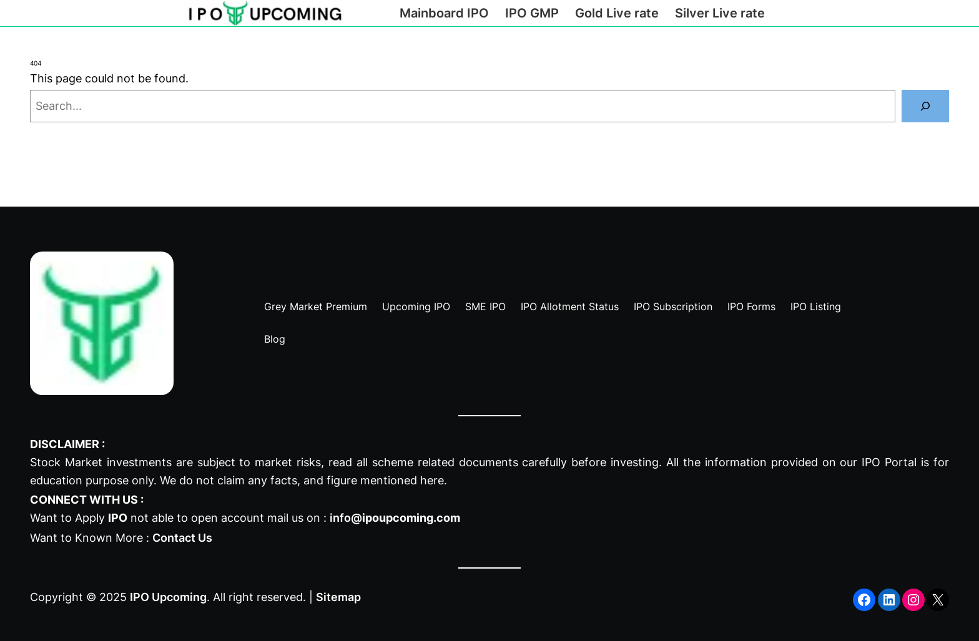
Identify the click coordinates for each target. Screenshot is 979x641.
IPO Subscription (673, 306)
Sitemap (338, 597)
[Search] (925, 106)
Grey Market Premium (315, 306)
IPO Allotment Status (570, 306)
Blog (274, 339)
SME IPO (485, 306)
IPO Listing (815, 306)
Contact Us (182, 537)
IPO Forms (751, 306)
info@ (395, 517)
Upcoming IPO (416, 306)
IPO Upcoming (168, 597)
